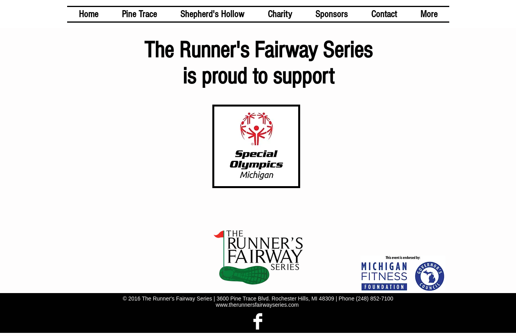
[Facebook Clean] (257, 321)
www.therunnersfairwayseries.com (257, 305)
